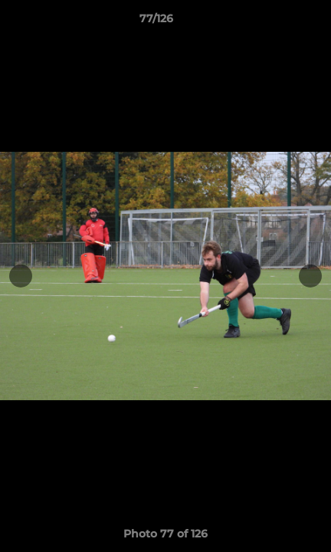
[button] (276, 22)
